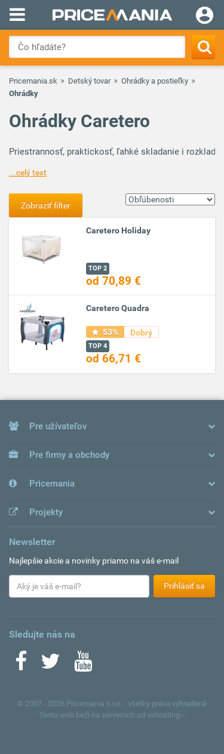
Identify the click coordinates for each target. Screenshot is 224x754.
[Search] (203, 47)
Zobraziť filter (45, 205)
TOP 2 (97, 268)
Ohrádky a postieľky (154, 80)
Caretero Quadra (117, 308)
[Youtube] (83, 665)
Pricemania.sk (33, 80)
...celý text (28, 172)
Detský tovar (89, 80)
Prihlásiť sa (184, 585)
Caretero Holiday (118, 230)
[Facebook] (21, 665)
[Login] (204, 17)
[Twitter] (50, 665)
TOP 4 (97, 346)
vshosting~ (166, 714)
